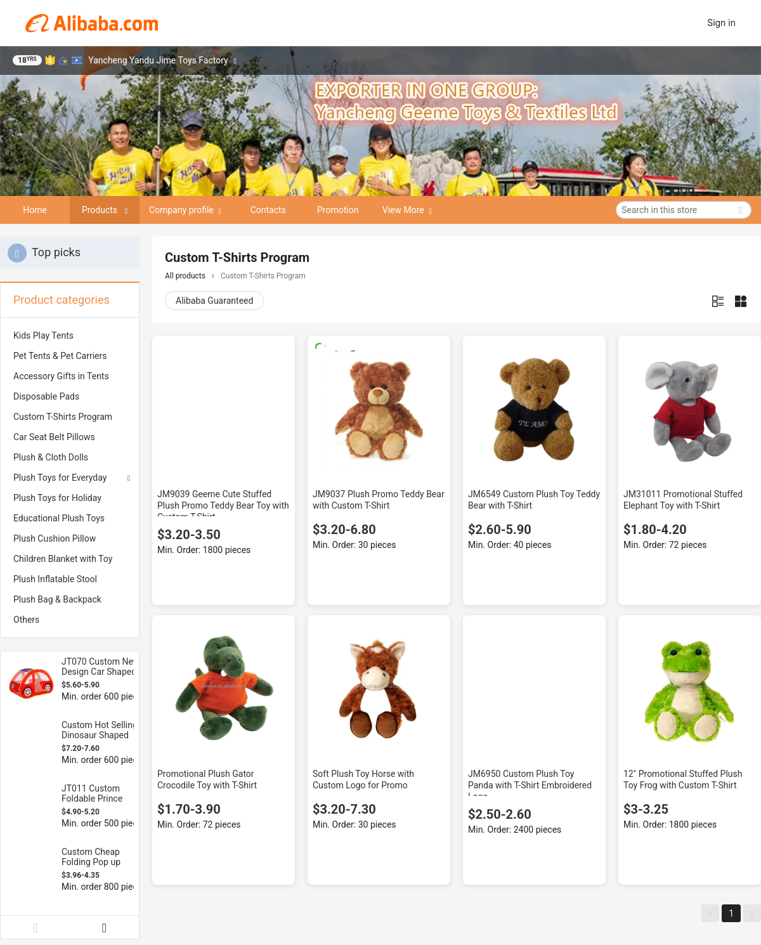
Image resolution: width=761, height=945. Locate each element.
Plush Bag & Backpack (57, 599)
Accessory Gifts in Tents (61, 376)
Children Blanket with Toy (62, 559)
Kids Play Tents (43, 335)
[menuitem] (70, 335)
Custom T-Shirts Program (62, 417)
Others (26, 620)
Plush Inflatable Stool (55, 579)
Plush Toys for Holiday (57, 498)
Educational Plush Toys (59, 518)
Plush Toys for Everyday (60, 477)
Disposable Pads (46, 396)
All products (185, 275)
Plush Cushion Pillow (54, 538)
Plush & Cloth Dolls (50, 457)
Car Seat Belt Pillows (54, 437)
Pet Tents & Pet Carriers (60, 356)
